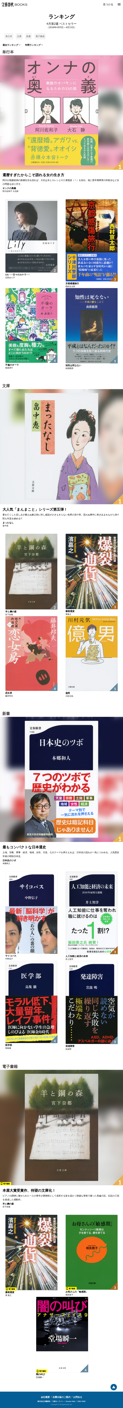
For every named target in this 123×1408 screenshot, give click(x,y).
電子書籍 (40, 36)
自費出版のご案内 (61, 1397)
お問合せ (77, 1397)
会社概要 (45, 1397)
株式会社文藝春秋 (43, 1401)
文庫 (19, 36)
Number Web (70, 1401)
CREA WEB (81, 1401)
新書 (28, 36)
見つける (108, 4)
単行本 (8, 36)
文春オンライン (58, 1401)
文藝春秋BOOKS (14, 4)
